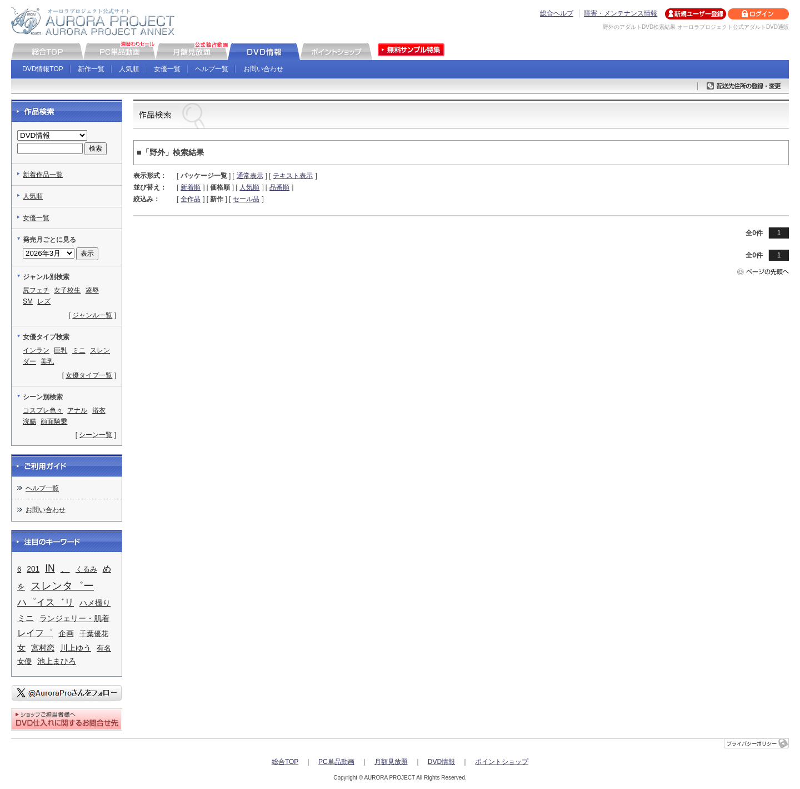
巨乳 (60, 350)
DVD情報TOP (42, 69)
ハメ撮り (95, 603)
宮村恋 (42, 647)
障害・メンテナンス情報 (620, 13)
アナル (77, 410)
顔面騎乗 (54, 421)
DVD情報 (441, 762)
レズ (44, 301)
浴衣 (99, 410)
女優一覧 (167, 69)
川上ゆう (75, 648)
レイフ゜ (35, 633)
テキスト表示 (293, 176)
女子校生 (67, 290)
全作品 (191, 199)
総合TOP (285, 762)
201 (33, 569)
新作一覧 (91, 69)
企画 (66, 633)
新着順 (191, 187)
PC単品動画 (336, 762)
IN (50, 568)
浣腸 (29, 421)
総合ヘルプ (556, 13)
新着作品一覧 (43, 174)
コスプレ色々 (43, 410)
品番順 (279, 187)
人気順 (129, 69)
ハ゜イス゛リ (45, 602)
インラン (36, 350)
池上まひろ (56, 661)
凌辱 (92, 290)
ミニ (79, 350)
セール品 (246, 199)
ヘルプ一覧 (211, 69)
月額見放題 (391, 762)
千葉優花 (93, 633)
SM (28, 301)
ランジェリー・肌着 (74, 618)
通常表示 (250, 176)
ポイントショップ (501, 762)
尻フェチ (36, 290)
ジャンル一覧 (92, 315)
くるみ (86, 569)
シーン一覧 (95, 435)
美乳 (47, 361)
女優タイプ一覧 (89, 375)
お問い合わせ (263, 69)
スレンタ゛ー (62, 586)
